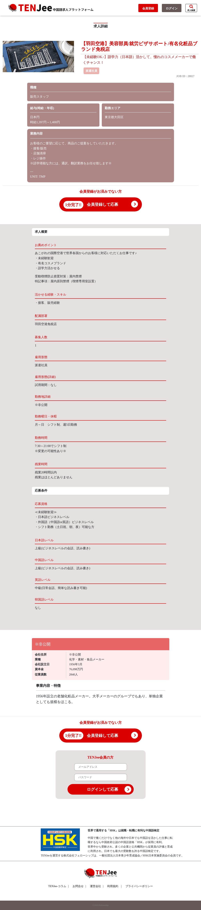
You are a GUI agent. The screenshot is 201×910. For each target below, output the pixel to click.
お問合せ (79, 886)
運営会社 (97, 886)
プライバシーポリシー (139, 886)
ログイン (172, 8)
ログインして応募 (109, 789)
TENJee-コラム (58, 886)
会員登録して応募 (102, 204)
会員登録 (148, 8)
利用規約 (112, 886)
